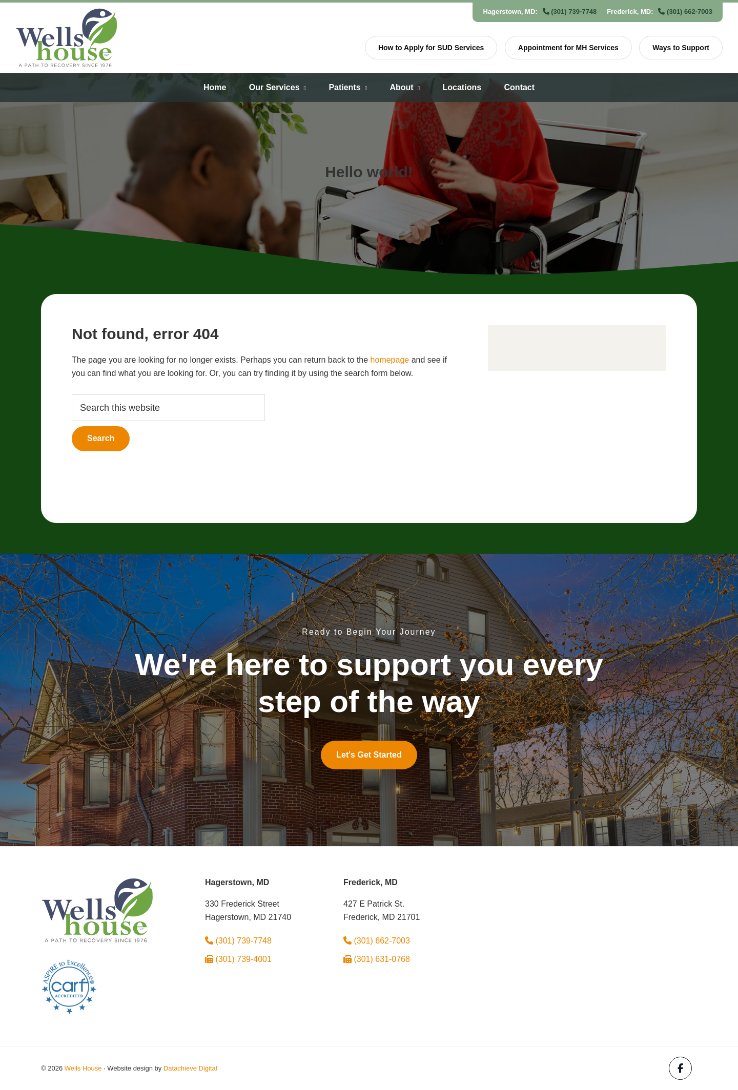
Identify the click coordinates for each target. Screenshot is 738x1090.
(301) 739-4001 (238, 959)
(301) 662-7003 (685, 11)
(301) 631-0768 (376, 959)
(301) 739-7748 (570, 11)
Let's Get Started (368, 754)
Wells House (83, 1068)
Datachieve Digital (190, 1068)
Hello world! (369, 171)
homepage (390, 359)
